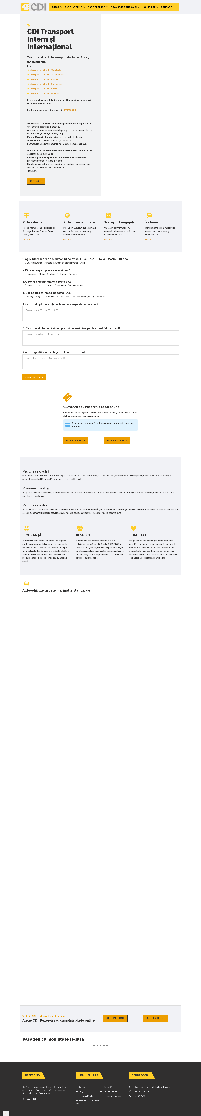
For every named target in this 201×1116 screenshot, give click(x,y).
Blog (81, 1091)
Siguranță (108, 1087)
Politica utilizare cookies (114, 1096)
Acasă (55, 7)
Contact (166, 7)
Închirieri (149, 7)
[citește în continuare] (41, 1093)
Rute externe (96, 7)
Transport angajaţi (124, 7)
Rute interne (73, 7)
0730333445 (70, 110)
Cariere (82, 1087)
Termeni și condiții (112, 1091)
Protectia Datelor (86, 1096)
